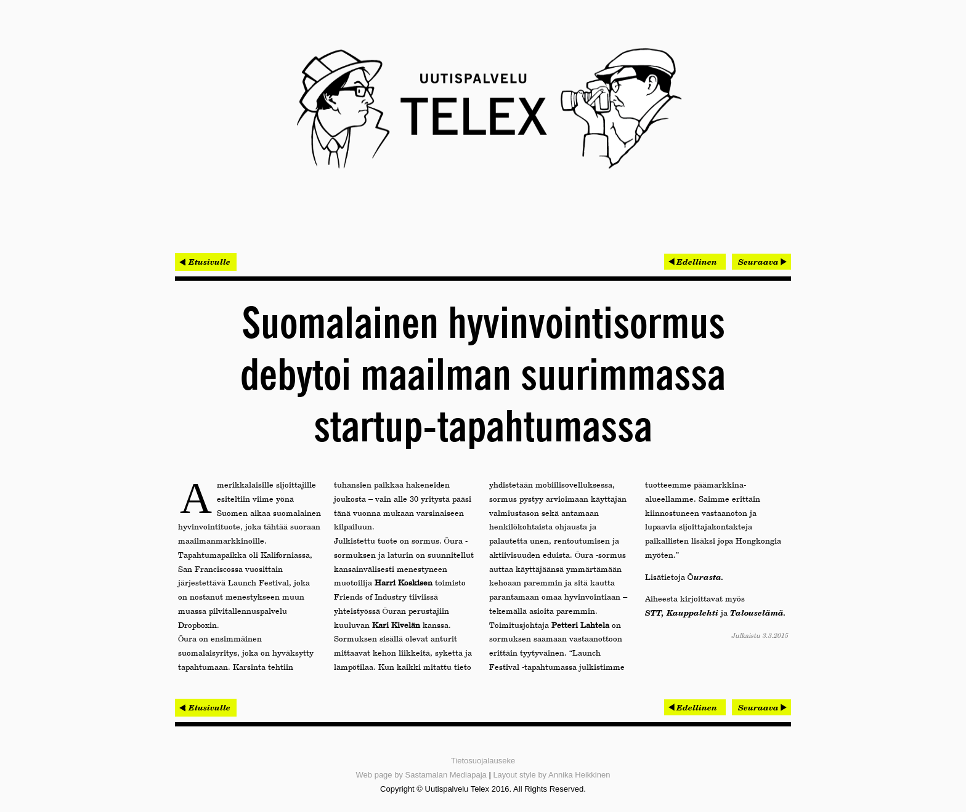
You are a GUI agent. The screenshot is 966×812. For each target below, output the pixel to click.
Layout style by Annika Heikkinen (551, 774)
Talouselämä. (758, 612)
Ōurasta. (706, 577)
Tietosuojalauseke (483, 760)
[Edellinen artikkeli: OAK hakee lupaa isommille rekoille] (695, 262)
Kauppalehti (692, 612)
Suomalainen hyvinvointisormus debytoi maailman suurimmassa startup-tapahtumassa (483, 376)
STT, (654, 612)
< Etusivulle (205, 262)
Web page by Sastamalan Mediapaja (421, 774)
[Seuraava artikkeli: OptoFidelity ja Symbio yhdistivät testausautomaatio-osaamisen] (761, 262)
